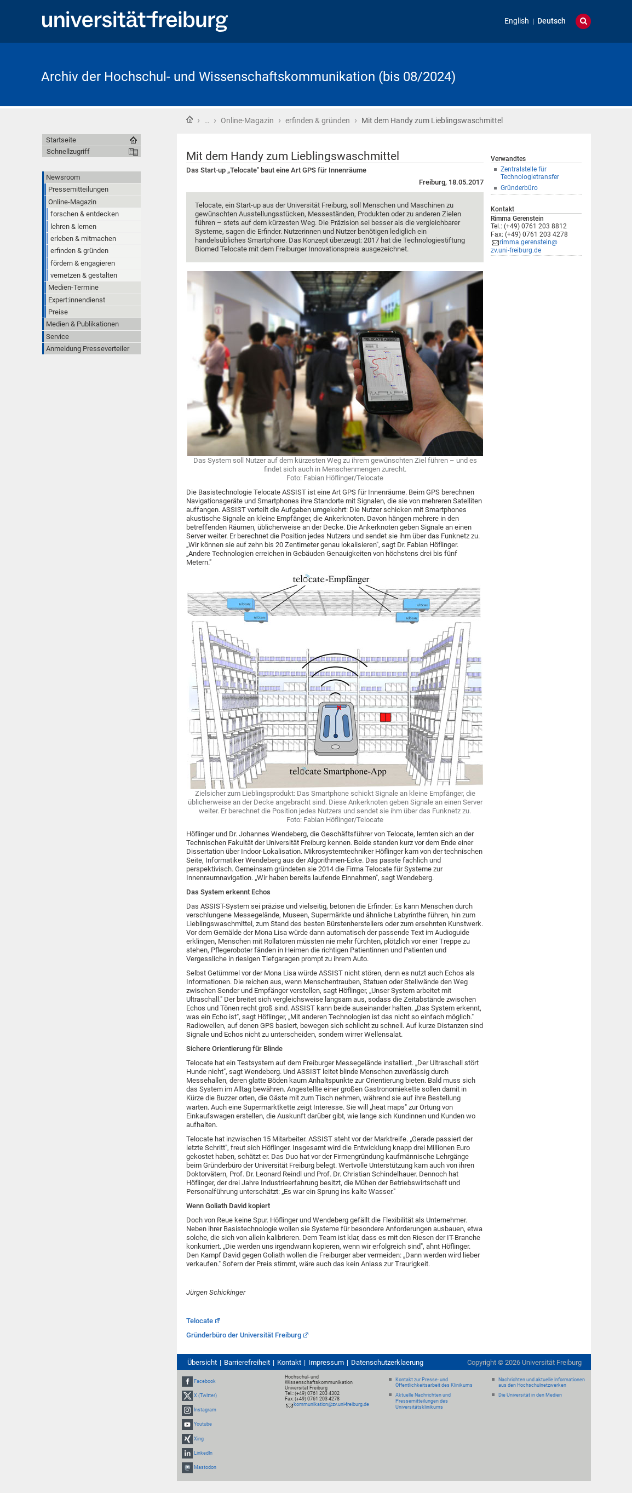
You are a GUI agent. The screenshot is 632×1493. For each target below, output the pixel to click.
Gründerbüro (519, 188)
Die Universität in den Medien (530, 1395)
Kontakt (289, 1362)
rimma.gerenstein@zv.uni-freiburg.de (524, 246)
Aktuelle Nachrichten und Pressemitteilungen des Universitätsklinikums (423, 1401)
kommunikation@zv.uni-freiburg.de (331, 1404)
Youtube (203, 1424)
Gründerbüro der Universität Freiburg (243, 1335)
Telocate (199, 1321)
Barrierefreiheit (247, 1362)
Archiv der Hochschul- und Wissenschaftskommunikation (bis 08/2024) (248, 76)
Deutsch (551, 21)
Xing (199, 1439)
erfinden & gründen (317, 120)
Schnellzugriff (68, 151)
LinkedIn (203, 1453)
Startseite (189, 119)
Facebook (205, 1381)
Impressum (326, 1362)
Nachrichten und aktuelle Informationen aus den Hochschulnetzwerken (541, 1382)
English (516, 21)
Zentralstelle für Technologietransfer (530, 173)
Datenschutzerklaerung (387, 1362)
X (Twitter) (205, 1395)
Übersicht (202, 1362)
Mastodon (205, 1467)
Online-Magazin (247, 120)
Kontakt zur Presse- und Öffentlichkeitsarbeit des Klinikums (434, 1382)
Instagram (205, 1409)
